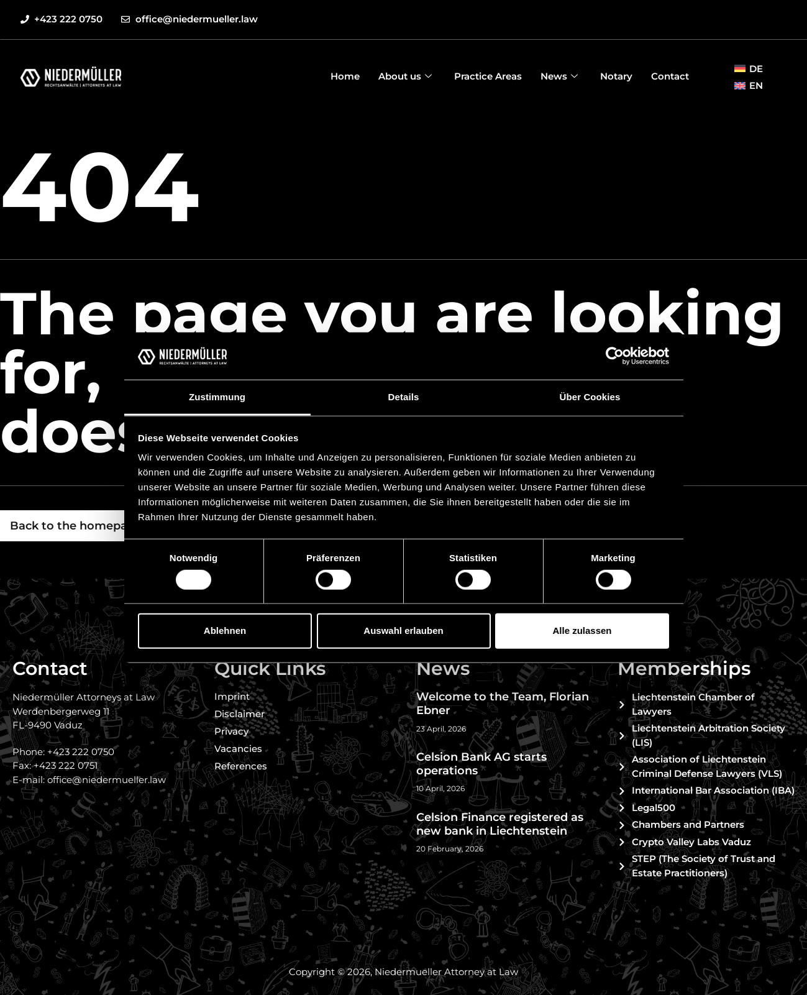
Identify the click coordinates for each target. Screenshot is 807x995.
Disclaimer (239, 714)
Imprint (232, 696)
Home (345, 76)
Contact (670, 76)
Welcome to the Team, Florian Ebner (502, 703)
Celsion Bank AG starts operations (481, 763)
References (240, 766)
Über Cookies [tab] (590, 397)
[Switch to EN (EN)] (748, 85)
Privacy (231, 731)
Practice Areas (488, 76)
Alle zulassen (581, 630)
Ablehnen (225, 630)
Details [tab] (403, 397)
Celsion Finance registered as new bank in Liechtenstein (499, 824)
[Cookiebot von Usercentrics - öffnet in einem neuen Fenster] (614, 356)
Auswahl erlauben (403, 630)
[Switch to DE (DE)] (748, 68)
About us (405, 76)
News (559, 76)
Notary (616, 76)
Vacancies (238, 748)
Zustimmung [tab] (217, 397)
